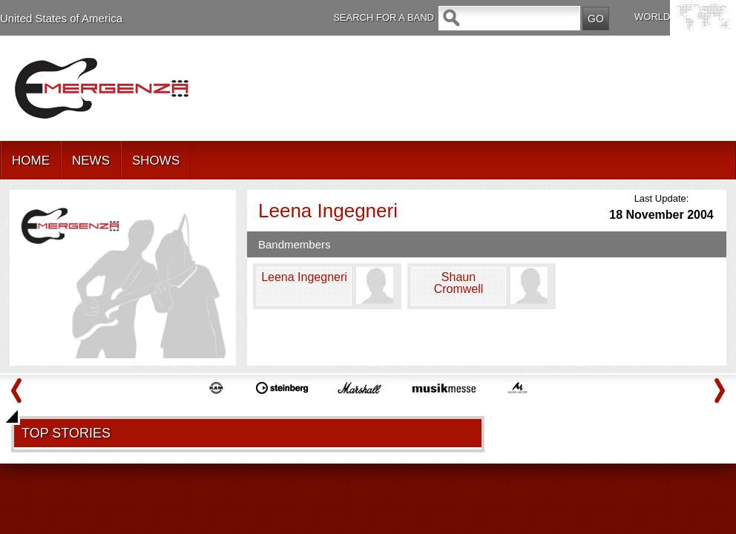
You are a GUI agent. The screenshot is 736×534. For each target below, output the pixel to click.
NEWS (91, 161)
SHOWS (156, 161)
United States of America (61, 18)
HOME (31, 161)
